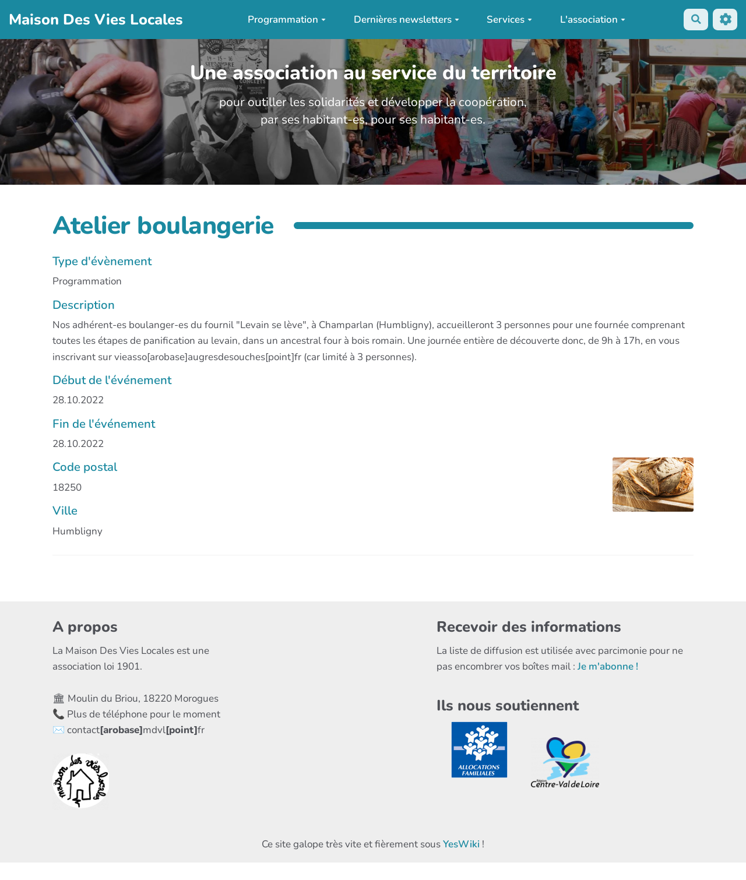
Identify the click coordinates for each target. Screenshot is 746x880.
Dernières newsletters (405, 19)
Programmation (286, 19)
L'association (591, 19)
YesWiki (461, 844)
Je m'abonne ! (608, 666)
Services (509, 19)
